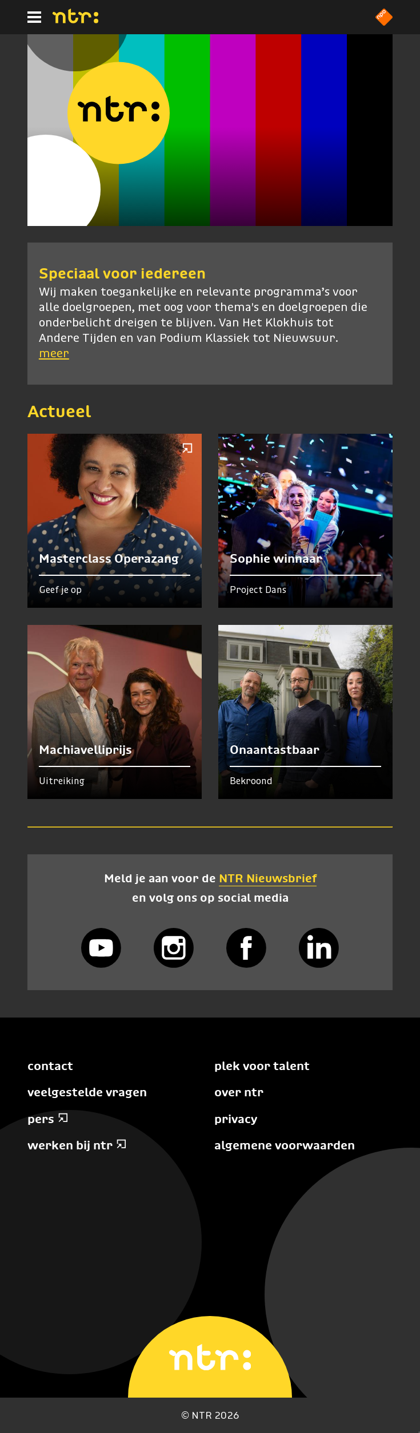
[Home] (75, 20)
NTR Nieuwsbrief (268, 878)
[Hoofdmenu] (34, 17)
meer (54, 354)
